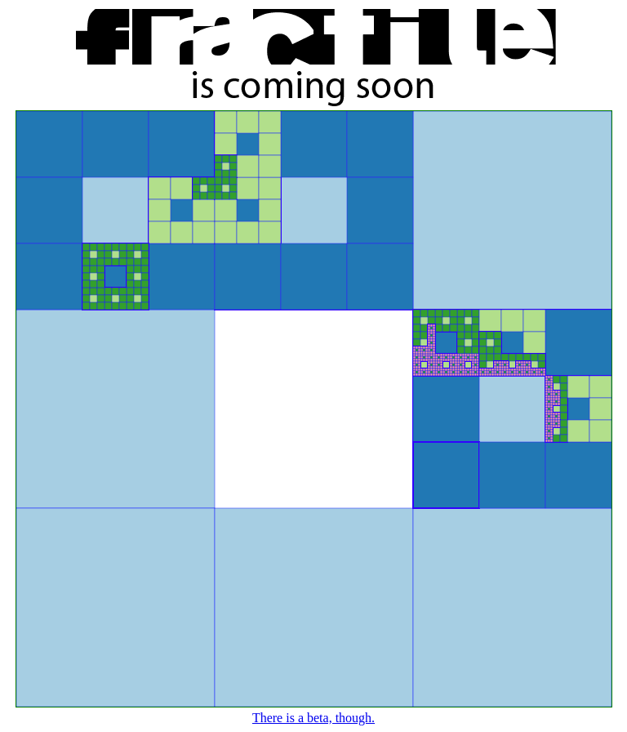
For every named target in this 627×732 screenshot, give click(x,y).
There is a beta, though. (313, 718)
